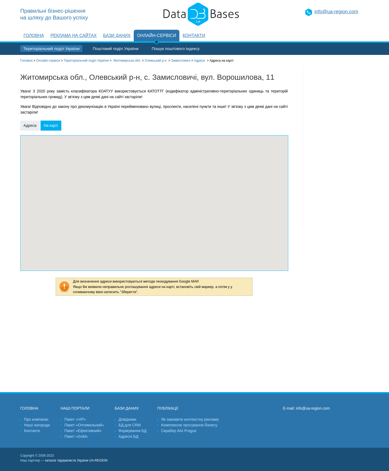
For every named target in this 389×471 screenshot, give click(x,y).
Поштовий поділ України (115, 48)
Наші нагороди (37, 425)
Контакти (194, 35)
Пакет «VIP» (75, 419)
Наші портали (75, 408)
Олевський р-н (156, 60)
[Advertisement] (336, 147)
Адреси (199, 60)
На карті (51, 125)
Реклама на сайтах (74, 35)
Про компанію (36, 419)
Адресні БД (128, 436)
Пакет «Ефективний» (82, 431)
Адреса (30, 125)
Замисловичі (180, 60)
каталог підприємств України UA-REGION (76, 460)
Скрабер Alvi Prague (178, 431)
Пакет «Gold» (76, 436)
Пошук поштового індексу (175, 48)
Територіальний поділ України (51, 48)
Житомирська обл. (127, 60)
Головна (34, 35)
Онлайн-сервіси (156, 35)
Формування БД (133, 431)
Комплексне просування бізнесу (189, 425)
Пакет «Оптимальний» (84, 425)
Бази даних (116, 35)
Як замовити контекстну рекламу (190, 419)
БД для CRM (130, 425)
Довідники (127, 419)
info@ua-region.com (336, 11)
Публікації (167, 408)
